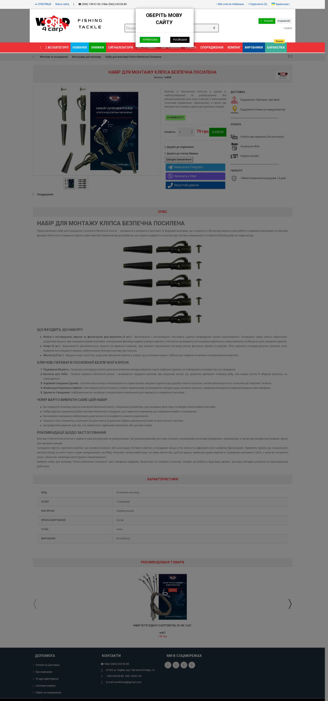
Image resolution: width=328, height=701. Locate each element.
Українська (150, 39)
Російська (180, 39)
